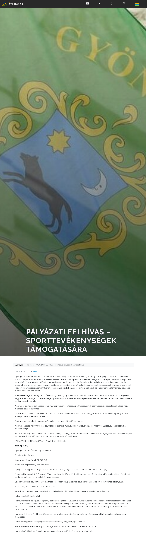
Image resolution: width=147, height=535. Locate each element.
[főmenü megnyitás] (141, 4)
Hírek (35, 372)
